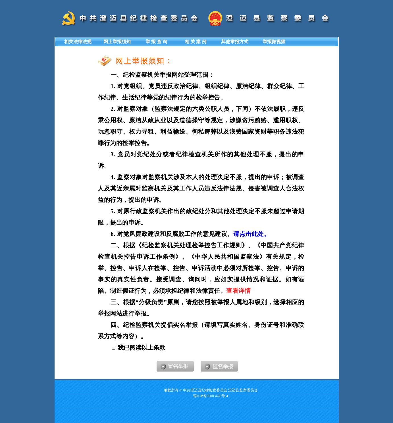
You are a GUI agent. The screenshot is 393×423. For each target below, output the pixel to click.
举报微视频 (274, 41)
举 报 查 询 (156, 41)
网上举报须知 (117, 41)
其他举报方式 (234, 41)
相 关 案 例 (195, 41)
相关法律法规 (78, 41)
